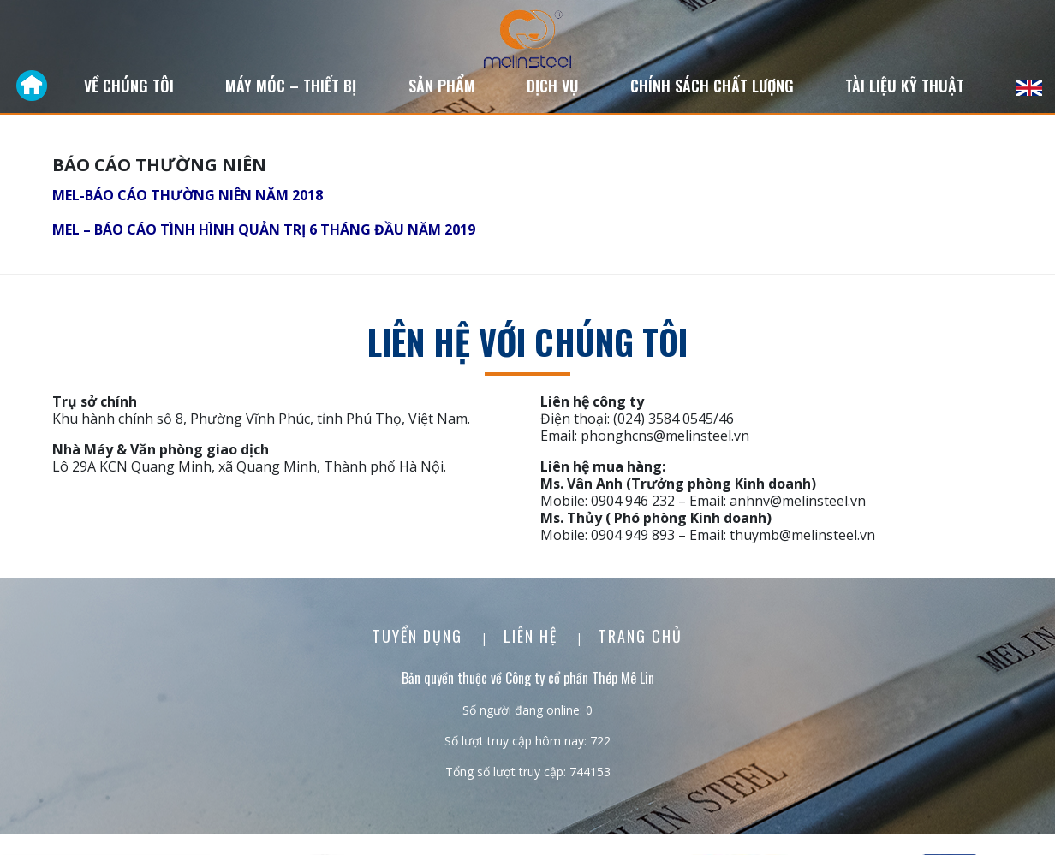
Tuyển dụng (420, 636)
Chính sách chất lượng (712, 85)
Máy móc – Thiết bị (290, 85)
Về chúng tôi (129, 85)
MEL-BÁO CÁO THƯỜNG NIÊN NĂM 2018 (187, 195)
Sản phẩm (441, 85)
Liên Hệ (533, 636)
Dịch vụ (552, 85)
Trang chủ (640, 636)
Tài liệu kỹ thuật (904, 85)
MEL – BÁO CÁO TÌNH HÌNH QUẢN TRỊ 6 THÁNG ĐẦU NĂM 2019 (263, 229)
